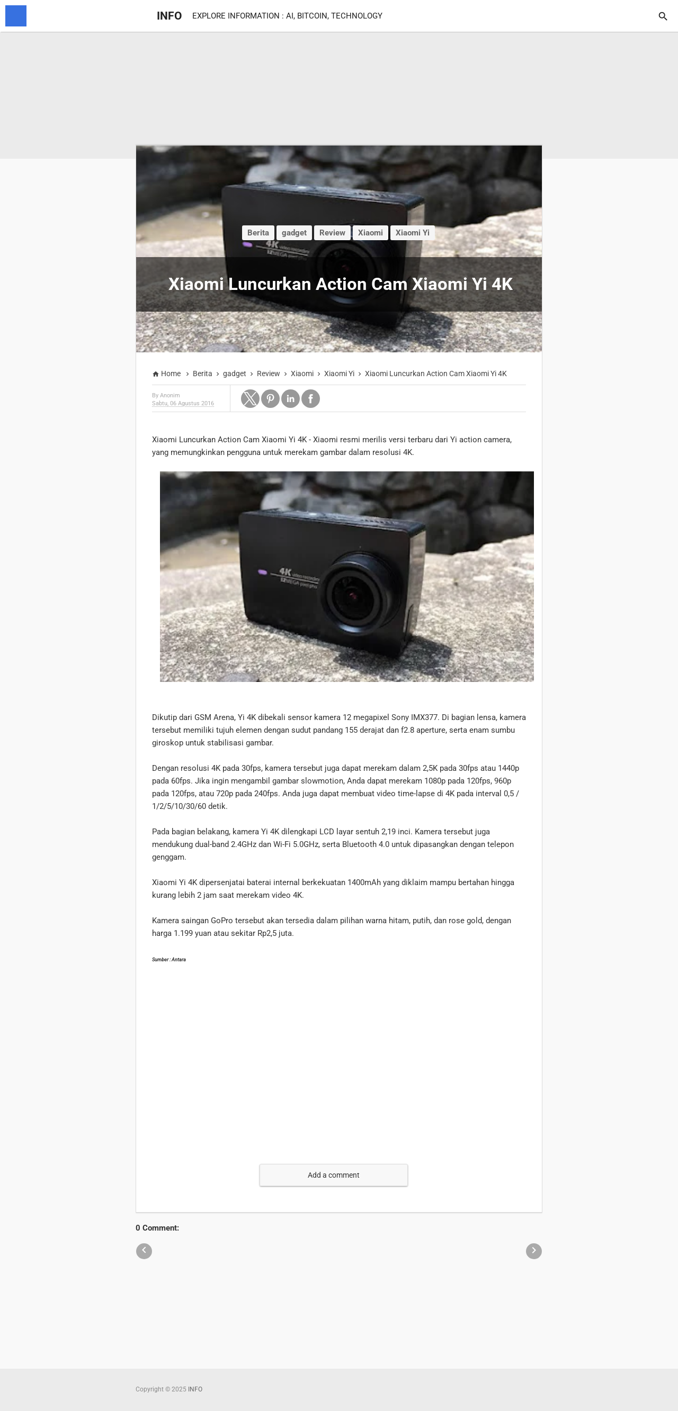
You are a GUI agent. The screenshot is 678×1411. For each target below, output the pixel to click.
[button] (250, 398)
